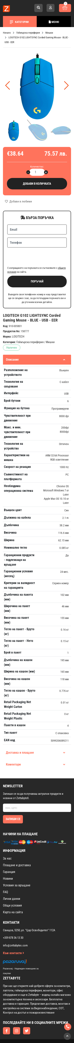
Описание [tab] (35, 344)
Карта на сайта (13, 897)
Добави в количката (37, 183)
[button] (66, 85)
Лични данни (11, 883)
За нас (7, 843)
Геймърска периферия (30, 326)
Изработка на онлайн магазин (29, 1029)
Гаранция (9, 856)
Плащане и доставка (17, 850)
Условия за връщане (16, 870)
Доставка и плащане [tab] (35, 737)
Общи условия (12, 890)
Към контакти (13, 938)
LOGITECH (18, 321)
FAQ (5, 876)
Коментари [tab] (35, 749)
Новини (8, 863)
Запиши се (13, 803)
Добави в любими (18, 201)
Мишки (50, 326)
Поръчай (37, 266)
